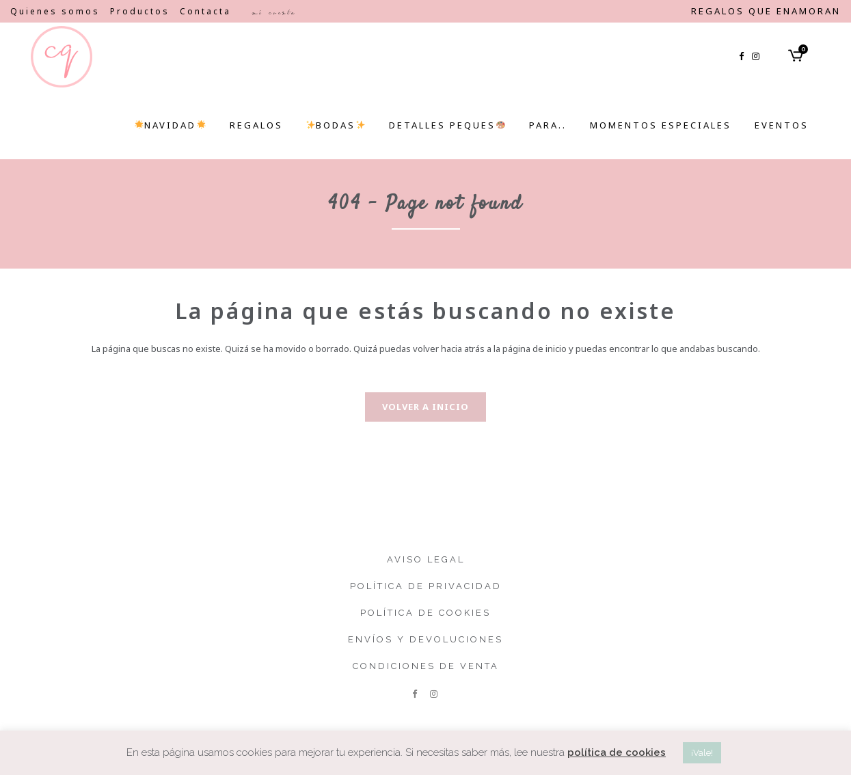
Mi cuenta (274, 12)
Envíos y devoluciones (425, 639)
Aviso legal (426, 559)
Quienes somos (55, 11)
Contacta (205, 11)
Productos (140, 11)
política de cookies (616, 752)
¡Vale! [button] (702, 753)
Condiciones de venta (426, 666)
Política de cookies (425, 613)
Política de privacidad (426, 586)
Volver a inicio (425, 406)
